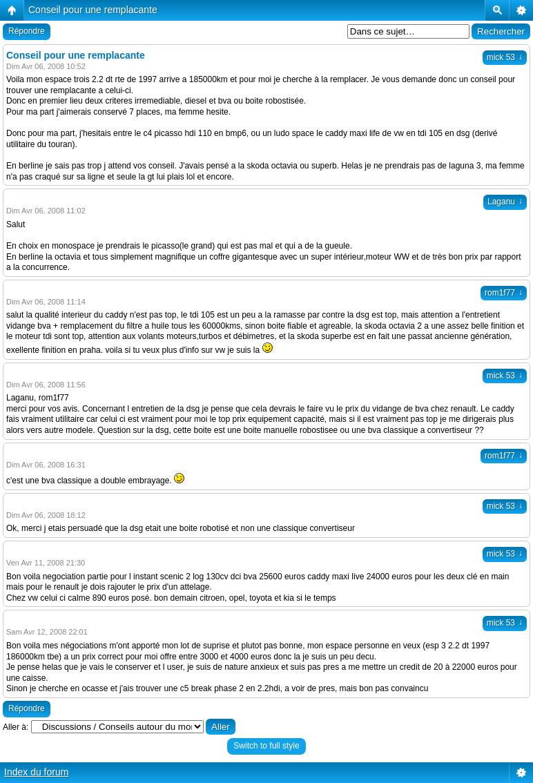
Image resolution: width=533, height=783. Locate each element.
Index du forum (36, 771)
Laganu (505, 201)
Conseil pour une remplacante (92, 9)
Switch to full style (266, 746)
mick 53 (505, 57)
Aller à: (15, 727)
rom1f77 (504, 293)
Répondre (26, 31)
